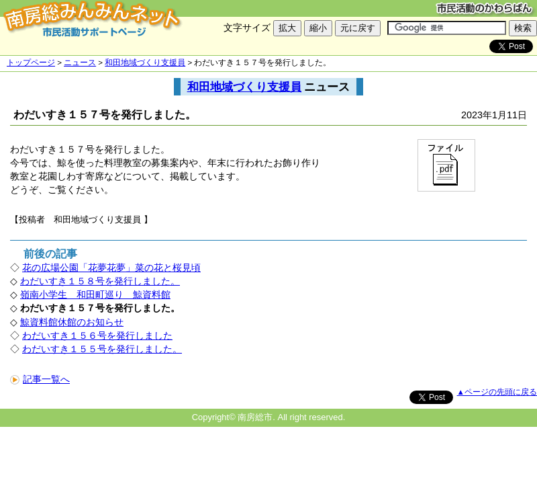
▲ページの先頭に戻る (497, 392)
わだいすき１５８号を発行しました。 (100, 281)
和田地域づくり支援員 (145, 62)
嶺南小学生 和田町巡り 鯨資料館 (95, 294)
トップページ (31, 62)
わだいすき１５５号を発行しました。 (102, 349)
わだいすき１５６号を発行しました (97, 335)
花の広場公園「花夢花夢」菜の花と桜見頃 (111, 267)
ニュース (80, 62)
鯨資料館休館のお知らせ (72, 322)
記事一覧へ (40, 379)
